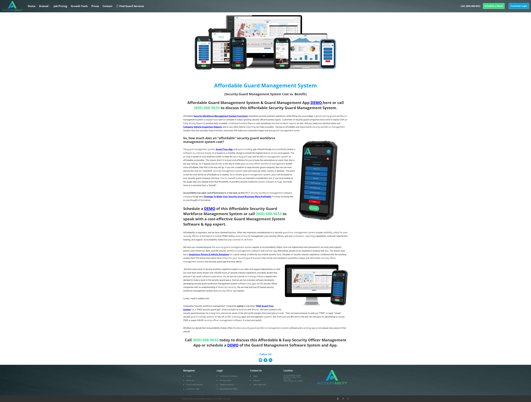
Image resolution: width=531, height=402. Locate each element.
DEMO (316, 102)
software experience (212, 276)
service (274, 153)
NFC (229, 316)
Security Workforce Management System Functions (221, 116)
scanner (269, 250)
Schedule (191, 208)
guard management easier (286, 130)
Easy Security (295, 339)
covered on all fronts (242, 239)
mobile (218, 236)
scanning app (308, 328)
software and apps (247, 283)
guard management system (201, 149)
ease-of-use (241, 236)
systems (268, 316)
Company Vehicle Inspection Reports (202, 126)
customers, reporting (304, 236)
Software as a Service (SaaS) (197, 153)
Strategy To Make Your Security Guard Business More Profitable (237, 196)
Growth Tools (79, 6)
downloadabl (229, 309)
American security (227, 287)
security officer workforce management (265, 163)
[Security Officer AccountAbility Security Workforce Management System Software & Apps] (12, 6)
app (275, 250)
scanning (236, 316)
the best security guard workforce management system (261, 328)
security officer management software (223, 320)
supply (341, 316)
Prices (95, 6)
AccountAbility (279, 149)
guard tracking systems (202, 316)
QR (222, 316)
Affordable (258, 107)
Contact (107, 6)
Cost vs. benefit (227, 178)
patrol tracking (245, 149)
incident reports (288, 123)
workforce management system (272, 156)
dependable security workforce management (322, 126)
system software (266, 181)
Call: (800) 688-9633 (470, 6)
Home (31, 6)
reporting (251, 126)
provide (280, 313)
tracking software (256, 276)
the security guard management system (232, 247)
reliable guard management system (252, 174)
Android (243, 309)
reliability (327, 232)
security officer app (227, 290)
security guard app (242, 156)
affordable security (319, 258)
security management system (228, 170)
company (187, 196)
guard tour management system (299, 232)
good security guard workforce (331, 116)
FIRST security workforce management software (268, 192)
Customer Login (519, 6)
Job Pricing (60, 6)
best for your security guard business (243, 258)
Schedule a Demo (494, 6)
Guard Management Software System (285, 345)
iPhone (255, 309)
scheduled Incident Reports (242, 123)
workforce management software (243, 250)
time (217, 313)
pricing (186, 156)
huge (279, 181)
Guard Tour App (224, 149)
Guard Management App (287, 102)
